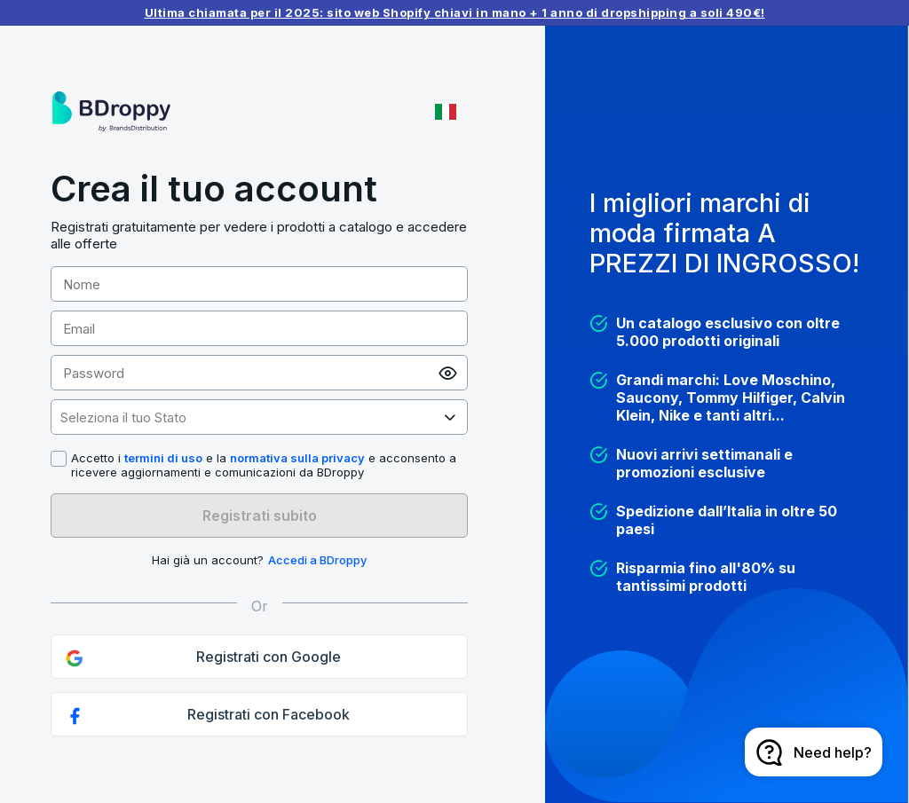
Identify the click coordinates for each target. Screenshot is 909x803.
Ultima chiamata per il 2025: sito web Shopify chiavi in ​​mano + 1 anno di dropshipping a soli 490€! (455, 12)
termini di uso (163, 458)
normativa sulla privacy (297, 458)
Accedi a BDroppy (317, 560)
